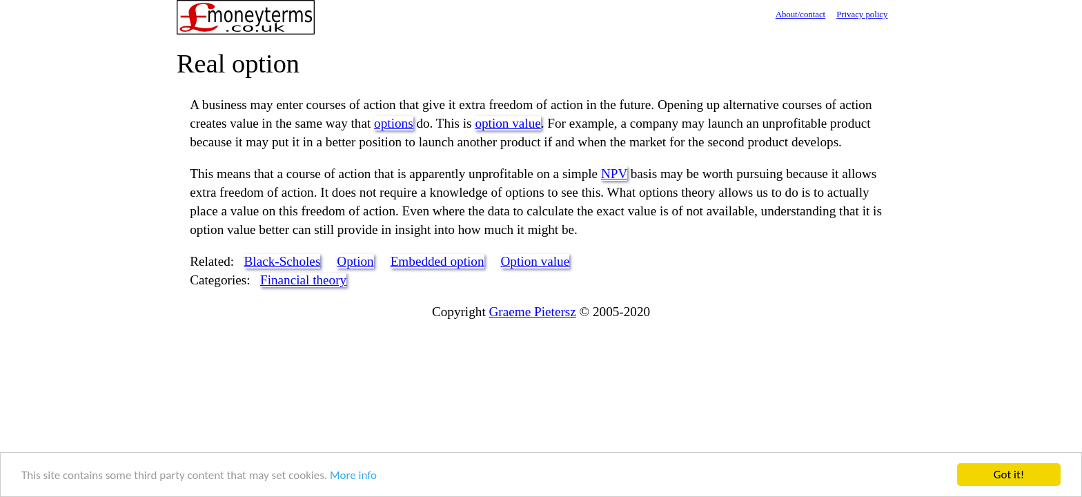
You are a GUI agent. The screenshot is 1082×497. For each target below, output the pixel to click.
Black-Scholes (282, 261)
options (393, 123)
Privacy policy (861, 14)
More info (353, 476)
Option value (535, 261)
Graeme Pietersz (532, 311)
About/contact (801, 14)
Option (355, 261)
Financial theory (303, 280)
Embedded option (437, 261)
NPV (614, 173)
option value (507, 123)
